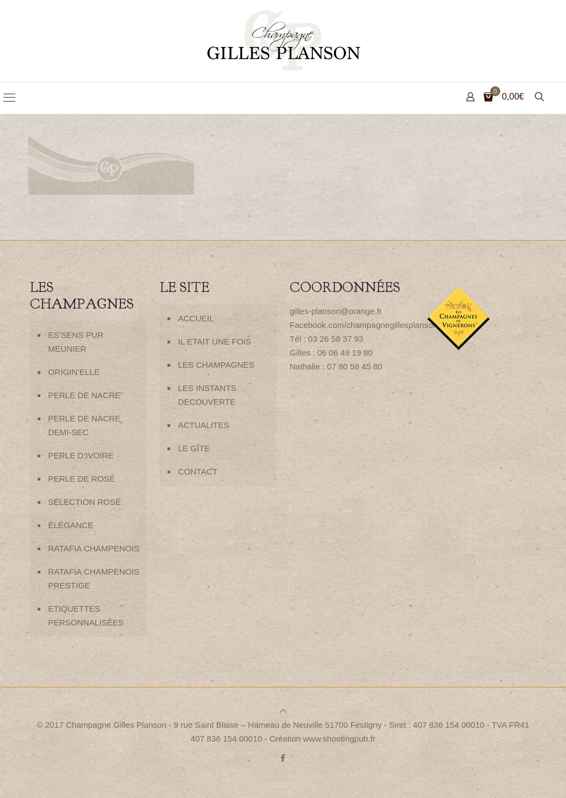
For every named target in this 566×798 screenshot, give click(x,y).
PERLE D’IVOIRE (80, 455)
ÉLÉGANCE (70, 525)
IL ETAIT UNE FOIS (214, 341)
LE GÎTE (194, 448)
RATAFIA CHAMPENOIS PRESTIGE (93, 578)
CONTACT (197, 471)
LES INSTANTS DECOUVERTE (207, 394)
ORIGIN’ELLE (73, 372)
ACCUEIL (196, 318)
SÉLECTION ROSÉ (84, 502)
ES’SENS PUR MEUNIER (75, 341)
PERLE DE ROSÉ (81, 478)
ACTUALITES (203, 425)
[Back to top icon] (283, 711)
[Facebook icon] (283, 758)
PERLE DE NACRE (84, 395)
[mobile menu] (9, 97)
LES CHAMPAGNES (216, 364)
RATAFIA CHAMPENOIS (93, 548)
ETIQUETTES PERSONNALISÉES (86, 615)
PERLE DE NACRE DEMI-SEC (84, 425)
